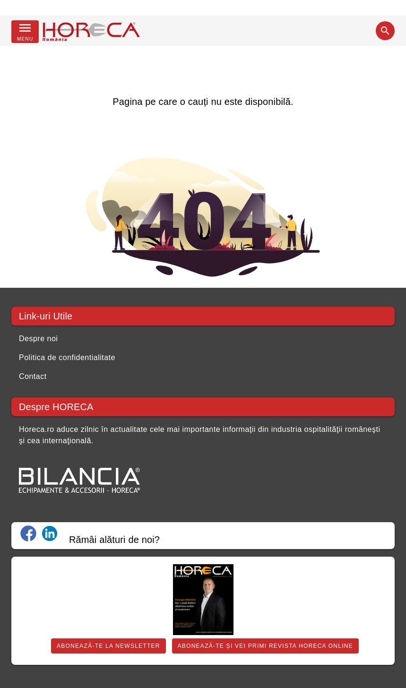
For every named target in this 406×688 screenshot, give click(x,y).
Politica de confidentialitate (67, 357)
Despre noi (38, 339)
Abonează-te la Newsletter (108, 646)
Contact (33, 376)
